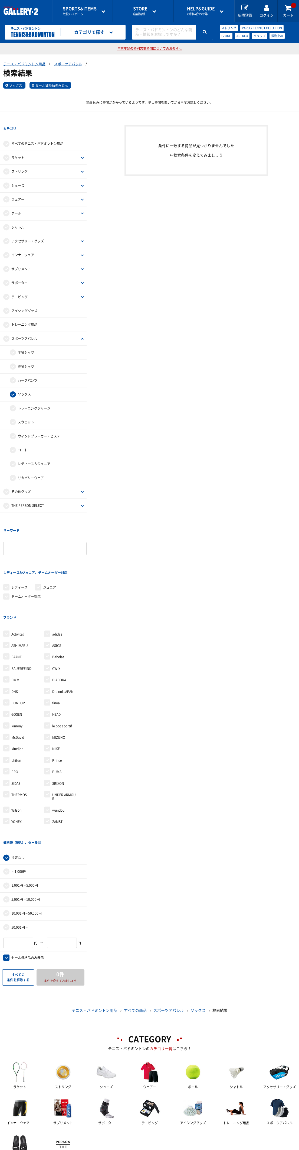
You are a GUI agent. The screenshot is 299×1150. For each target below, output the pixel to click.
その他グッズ (21, 480)
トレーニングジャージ (34, 397)
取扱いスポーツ (80, 11)
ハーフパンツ (27, 369)
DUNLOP (18, 658)
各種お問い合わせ (106, 1137)
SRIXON (58, 739)
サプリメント (21, 258)
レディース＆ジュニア (34, 453)
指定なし (17, 802)
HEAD (56, 670)
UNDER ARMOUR (64, 752)
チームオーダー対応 (26, 563)
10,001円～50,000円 (26, 858)
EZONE (226, 35)
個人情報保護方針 (228, 1137)
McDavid (17, 693)
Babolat (58, 612)
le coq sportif (62, 681)
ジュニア (49, 554)
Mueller (17, 704)
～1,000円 (18, 816)
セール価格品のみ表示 (51, 85)
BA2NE (16, 612)
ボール (16, 202)
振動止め (277, 35)
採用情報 (185, 1137)
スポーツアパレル (68, 64)
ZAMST (57, 777)
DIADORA (59, 635)
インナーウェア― (24, 244)
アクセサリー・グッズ (27, 230)
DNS (14, 647)
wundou (58, 766)
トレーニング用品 (24, 313)
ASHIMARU (19, 601)
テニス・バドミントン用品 (24, 64)
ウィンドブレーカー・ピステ (39, 425)
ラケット (17, 146)
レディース (19, 554)
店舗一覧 (20, 1137)
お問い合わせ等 (201, 11)
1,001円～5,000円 (24, 830)
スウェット (26, 411)
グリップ (259, 35)
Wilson (16, 766)
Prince (57, 716)
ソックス (15, 85)
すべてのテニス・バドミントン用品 (37, 132)
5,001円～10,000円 (25, 844)
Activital (17, 589)
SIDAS (15, 739)
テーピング (19, 285)
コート (23, 438)
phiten (16, 716)
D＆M (15, 635)
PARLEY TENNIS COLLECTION (262, 28)
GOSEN (16, 670)
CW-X (56, 624)
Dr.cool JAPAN (63, 647)
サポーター (19, 271)
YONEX (16, 777)
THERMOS (19, 750)
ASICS (56, 601)
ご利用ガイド (59, 1137)
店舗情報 (140, 11)
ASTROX (242, 35)
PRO (14, 727)
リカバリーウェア (31, 466)
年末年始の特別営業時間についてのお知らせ (149, 48)
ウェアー (17, 188)
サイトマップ (24, 1146)
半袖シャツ (26, 341)
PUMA (56, 727)
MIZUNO (58, 693)
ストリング (228, 28)
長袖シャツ (26, 355)
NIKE (56, 704)
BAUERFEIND (21, 624)
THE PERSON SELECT (27, 494)
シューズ (17, 174)
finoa (56, 658)
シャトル (17, 216)
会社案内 (149, 1137)
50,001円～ (19, 872)
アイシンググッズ (24, 299)
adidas (57, 589)
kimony (16, 681)
